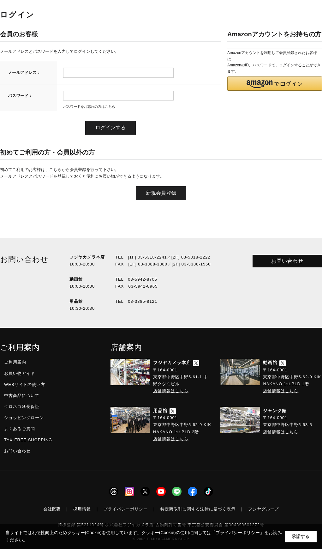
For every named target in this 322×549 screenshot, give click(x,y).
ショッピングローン (24, 417)
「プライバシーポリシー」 (237, 532)
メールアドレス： (24, 72)
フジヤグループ (263, 509)
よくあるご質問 (19, 428)
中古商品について (21, 395)
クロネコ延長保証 (21, 406)
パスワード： (20, 95)
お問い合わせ (287, 261)
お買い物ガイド (19, 373)
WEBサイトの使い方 (24, 384)
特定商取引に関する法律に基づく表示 (198, 509)
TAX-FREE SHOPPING (28, 439)
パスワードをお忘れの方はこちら (89, 106)
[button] (274, 83)
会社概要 (52, 509)
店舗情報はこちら (170, 390)
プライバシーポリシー (126, 509)
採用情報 (82, 509)
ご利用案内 (15, 362)
